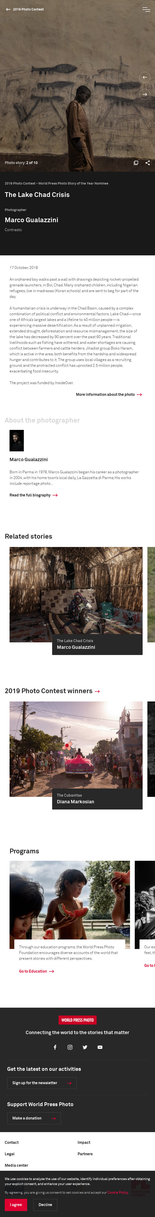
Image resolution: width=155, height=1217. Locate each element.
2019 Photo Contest (28, 9)
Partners (85, 1154)
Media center (16, 1165)
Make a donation (26, 1118)
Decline (45, 1205)
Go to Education (33, 971)
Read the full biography (30, 495)
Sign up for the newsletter (34, 1083)
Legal (10, 1154)
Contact (12, 1143)
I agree (16, 1205)
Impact (84, 1143)
